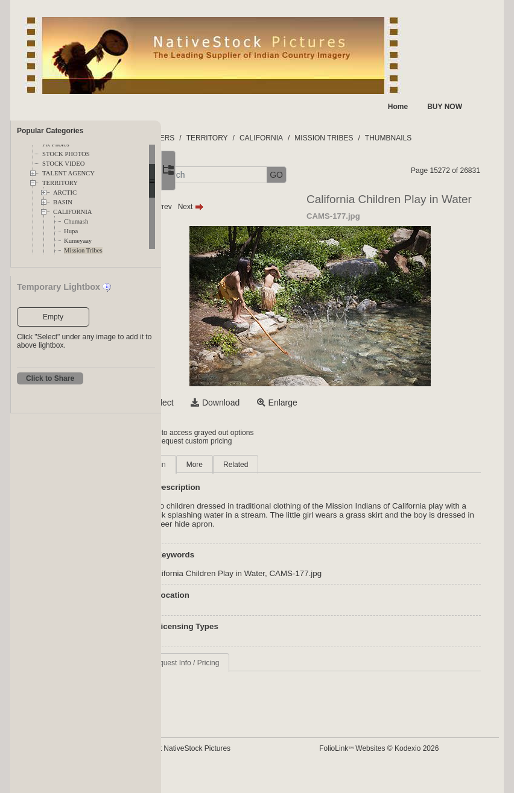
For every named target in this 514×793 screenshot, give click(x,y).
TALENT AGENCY (68, 173)
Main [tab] (218, 464)
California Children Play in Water (267, 573)
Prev (219, 206)
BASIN (62, 202)
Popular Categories (50, 131)
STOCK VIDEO (63, 163)
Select (222, 402)
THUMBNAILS (448, 138)
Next (251, 206)
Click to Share (50, 378)
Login (210, 432)
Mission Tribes (83, 250)
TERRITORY (60, 183)
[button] (203, 175)
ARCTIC (65, 192)
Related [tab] (296, 464)
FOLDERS (218, 138)
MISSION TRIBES (384, 138)
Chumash (76, 221)
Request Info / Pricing (245, 663)
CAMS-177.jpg (356, 573)
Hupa (71, 231)
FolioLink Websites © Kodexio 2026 (407, 748)
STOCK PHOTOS (66, 154)
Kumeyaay (78, 240)
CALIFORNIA (72, 211)
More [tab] (255, 464)
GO (336, 175)
